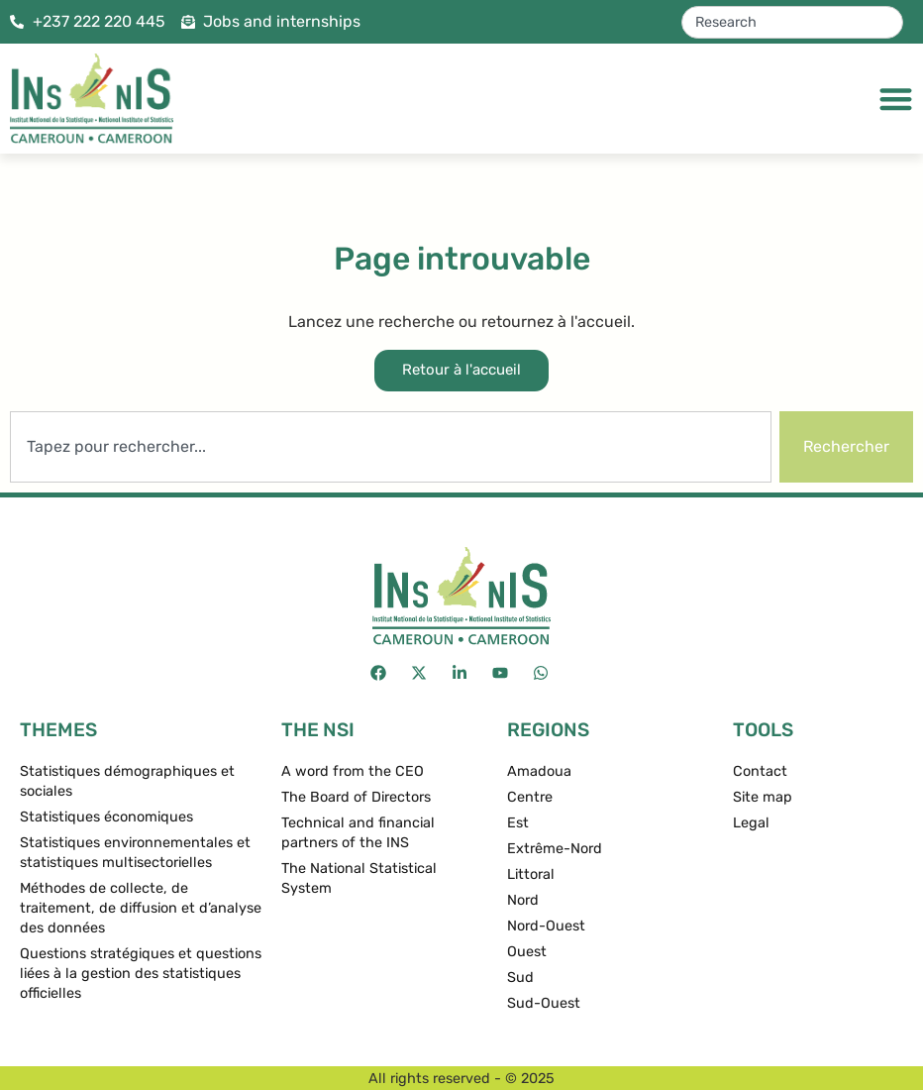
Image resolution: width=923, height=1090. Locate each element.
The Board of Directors (356, 797)
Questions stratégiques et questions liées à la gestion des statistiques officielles (140, 973)
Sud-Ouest (543, 1003)
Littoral (531, 874)
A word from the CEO (352, 771)
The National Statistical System (359, 878)
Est (518, 823)
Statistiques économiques (106, 817)
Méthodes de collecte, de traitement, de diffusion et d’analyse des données (140, 908)
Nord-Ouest (546, 926)
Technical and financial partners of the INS (358, 833)
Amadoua (539, 771)
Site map (762, 797)
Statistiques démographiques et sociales (127, 781)
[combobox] (792, 22)
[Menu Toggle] (895, 98)
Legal (751, 823)
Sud (520, 977)
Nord (523, 900)
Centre (530, 797)
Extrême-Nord (554, 848)
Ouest (527, 951)
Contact (760, 771)
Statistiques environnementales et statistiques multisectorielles (135, 852)
